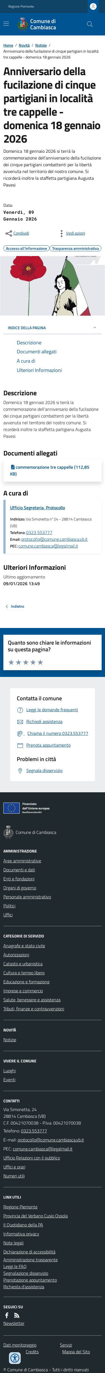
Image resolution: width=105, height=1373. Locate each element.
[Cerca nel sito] (88, 24)
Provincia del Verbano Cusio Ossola (35, 1215)
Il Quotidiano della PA (23, 1224)
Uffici (8, 914)
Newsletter (13, 1323)
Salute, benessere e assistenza (31, 999)
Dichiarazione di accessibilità (29, 1251)
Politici (9, 905)
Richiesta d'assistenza (23, 1286)
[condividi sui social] (16, 233)
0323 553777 (39, 532)
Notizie (41, 45)
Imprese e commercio (23, 990)
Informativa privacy (21, 1233)
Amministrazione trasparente (30, 1259)
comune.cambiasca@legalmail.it (48, 545)
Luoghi (9, 1070)
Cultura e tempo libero (24, 972)
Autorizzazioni (16, 954)
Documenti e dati (19, 869)
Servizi (66, 1344)
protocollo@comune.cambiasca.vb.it (54, 539)
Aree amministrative (22, 860)
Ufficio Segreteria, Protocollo (37, 507)
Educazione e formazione (26, 981)
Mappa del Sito (76, 1351)
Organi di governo (19, 887)
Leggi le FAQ (15, 1266)
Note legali (13, 1242)
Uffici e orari (14, 1166)
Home (8, 45)
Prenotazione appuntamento (30, 1279)
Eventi (9, 1079)
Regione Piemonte (21, 6)
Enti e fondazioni (18, 878)
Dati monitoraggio (19, 1344)
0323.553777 (34, 1130)
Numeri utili (14, 1175)
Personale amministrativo (27, 896)
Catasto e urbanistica (23, 963)
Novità (24, 45)
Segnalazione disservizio (25, 1273)
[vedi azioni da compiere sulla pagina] (71, 233)
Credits (32, 1351)
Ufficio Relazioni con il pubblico (31, 1157)
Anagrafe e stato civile (24, 945)
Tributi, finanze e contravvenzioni (33, 1008)
